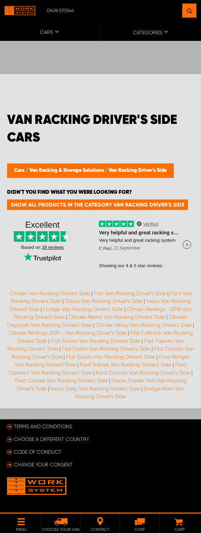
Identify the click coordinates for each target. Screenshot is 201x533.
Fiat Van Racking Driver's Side (130, 293)
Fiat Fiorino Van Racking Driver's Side (95, 341)
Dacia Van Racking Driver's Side (103, 301)
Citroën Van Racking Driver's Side (50, 293)
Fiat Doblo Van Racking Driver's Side (106, 349)
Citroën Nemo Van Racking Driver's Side (117, 317)
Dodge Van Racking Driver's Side (83, 309)
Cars (20, 170)
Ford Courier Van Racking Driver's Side (61, 380)
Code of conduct (37, 452)
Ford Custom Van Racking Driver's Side (143, 373)
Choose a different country (51, 439)
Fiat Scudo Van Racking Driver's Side (110, 357)
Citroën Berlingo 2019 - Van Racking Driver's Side (67, 333)
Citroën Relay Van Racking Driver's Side (143, 325)
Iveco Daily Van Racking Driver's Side (95, 388)
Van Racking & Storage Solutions (67, 170)
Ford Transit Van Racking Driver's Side (125, 364)
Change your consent (43, 464)
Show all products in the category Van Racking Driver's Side (97, 205)
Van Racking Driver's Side (138, 170)
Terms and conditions (43, 426)
